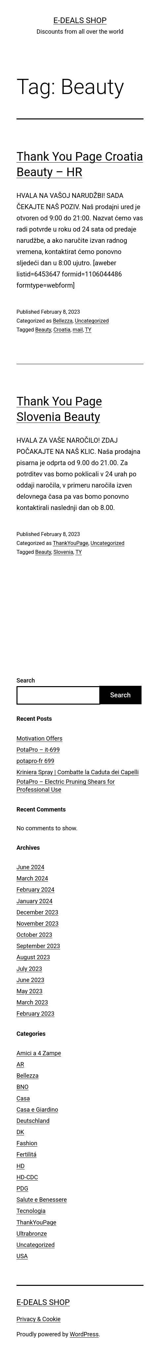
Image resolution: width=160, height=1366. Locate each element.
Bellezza (62, 321)
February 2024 (35, 889)
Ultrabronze (31, 1233)
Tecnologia (31, 1210)
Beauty (43, 330)
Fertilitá (26, 1154)
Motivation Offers (39, 738)
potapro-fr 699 (35, 760)
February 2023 (35, 1013)
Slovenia (63, 552)
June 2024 (30, 867)
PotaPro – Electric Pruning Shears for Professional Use (65, 785)
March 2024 (32, 878)
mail (78, 330)
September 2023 (38, 945)
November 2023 (37, 923)
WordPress (84, 1334)
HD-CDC (27, 1177)
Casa (23, 1098)
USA (22, 1256)
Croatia (61, 330)
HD (20, 1165)
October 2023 (34, 934)
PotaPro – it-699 (38, 749)
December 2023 (37, 912)
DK (20, 1131)
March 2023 (32, 1002)
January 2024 (34, 901)
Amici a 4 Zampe (38, 1053)
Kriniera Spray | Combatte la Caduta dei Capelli (77, 772)
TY (88, 330)
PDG (22, 1188)
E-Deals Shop (80, 20)
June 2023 (30, 979)
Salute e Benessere (41, 1199)
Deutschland (32, 1120)
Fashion (26, 1143)
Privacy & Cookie (38, 1319)
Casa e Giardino (37, 1109)
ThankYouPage (70, 543)
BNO (22, 1086)
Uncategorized (92, 321)
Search (25, 680)
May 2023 (29, 991)
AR (20, 1064)
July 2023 (29, 968)
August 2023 (33, 957)
